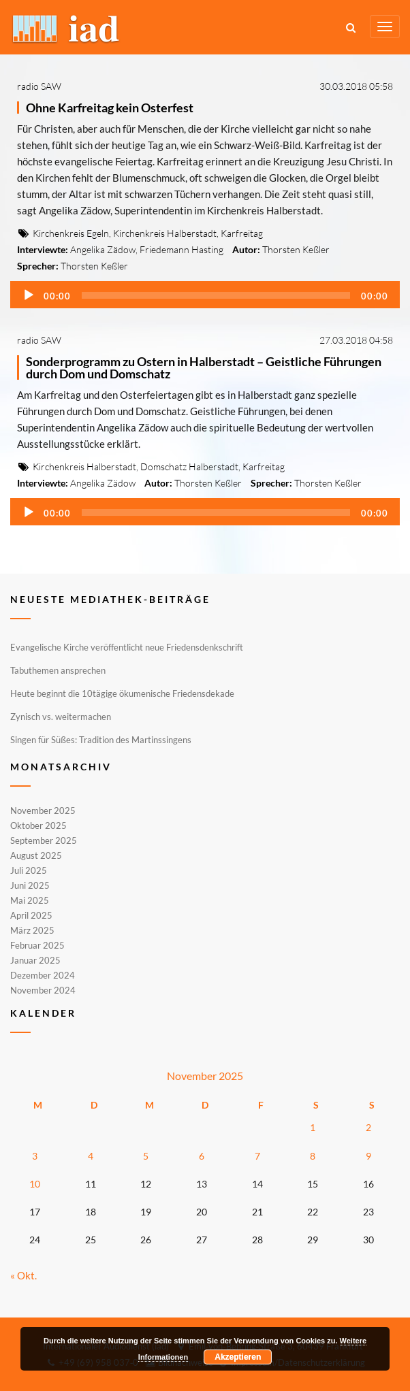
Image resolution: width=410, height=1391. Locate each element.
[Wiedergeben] (28, 295)
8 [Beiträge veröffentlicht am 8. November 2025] (312, 1156)
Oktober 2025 (38, 825)
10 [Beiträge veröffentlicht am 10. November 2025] (34, 1184)
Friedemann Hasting (181, 249)
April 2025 (31, 915)
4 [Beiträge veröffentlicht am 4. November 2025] (90, 1156)
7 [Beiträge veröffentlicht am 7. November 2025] (257, 1156)
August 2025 (36, 855)
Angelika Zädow (103, 249)
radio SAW (39, 86)
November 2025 (43, 811)
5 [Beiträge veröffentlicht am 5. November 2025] (145, 1156)
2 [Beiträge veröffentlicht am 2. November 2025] (368, 1127)
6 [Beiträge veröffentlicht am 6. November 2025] (201, 1156)
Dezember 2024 (42, 975)
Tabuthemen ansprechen (58, 670)
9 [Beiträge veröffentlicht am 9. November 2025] (368, 1156)
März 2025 (32, 930)
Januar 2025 (35, 960)
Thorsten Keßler (296, 249)
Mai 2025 (29, 900)
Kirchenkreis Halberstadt (165, 233)
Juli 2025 (28, 870)
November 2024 (43, 989)
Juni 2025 (30, 885)
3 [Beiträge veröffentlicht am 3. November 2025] (34, 1156)
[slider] (216, 295)
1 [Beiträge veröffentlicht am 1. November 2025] (312, 1127)
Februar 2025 (37, 945)
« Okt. (23, 1275)
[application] (205, 294)
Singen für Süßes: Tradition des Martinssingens (100, 739)
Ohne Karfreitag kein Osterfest (109, 107)
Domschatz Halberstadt (189, 466)
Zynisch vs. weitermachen (60, 716)
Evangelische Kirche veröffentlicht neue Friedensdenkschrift (126, 647)
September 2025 (43, 840)
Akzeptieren (238, 1357)
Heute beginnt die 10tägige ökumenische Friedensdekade (122, 693)
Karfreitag (242, 233)
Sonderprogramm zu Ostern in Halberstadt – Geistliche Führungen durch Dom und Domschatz (203, 367)
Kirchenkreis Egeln (71, 233)
